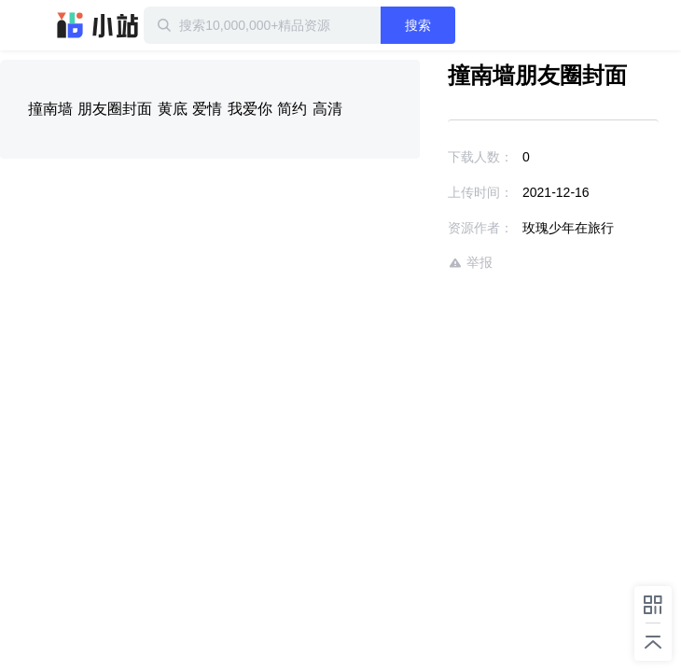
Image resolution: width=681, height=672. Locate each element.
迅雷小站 (98, 25)
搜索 (459, 25)
